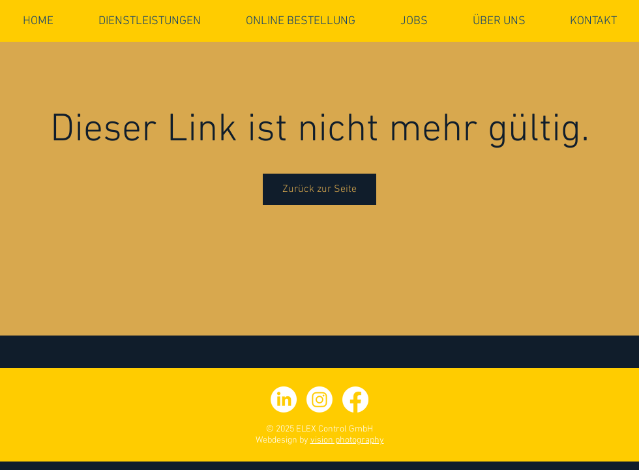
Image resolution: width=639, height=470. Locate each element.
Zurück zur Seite (319, 189)
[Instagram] (319, 399)
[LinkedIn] (284, 399)
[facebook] (355, 399)
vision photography (347, 440)
